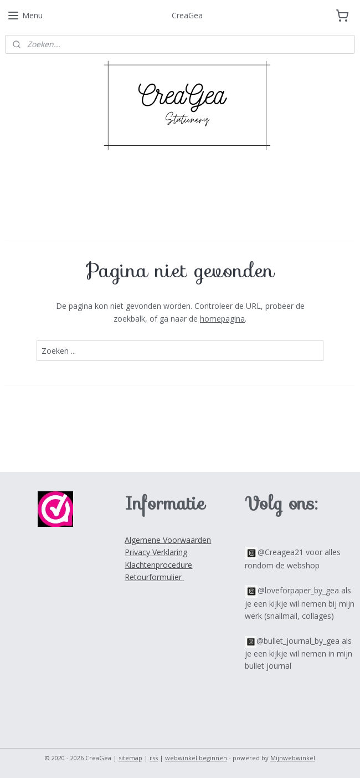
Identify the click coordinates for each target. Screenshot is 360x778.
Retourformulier (154, 577)
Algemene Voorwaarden (168, 540)
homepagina (222, 318)
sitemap (130, 758)
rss (154, 758)
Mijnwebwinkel (292, 758)
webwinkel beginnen (196, 758)
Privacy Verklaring (156, 552)
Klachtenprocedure (158, 565)
